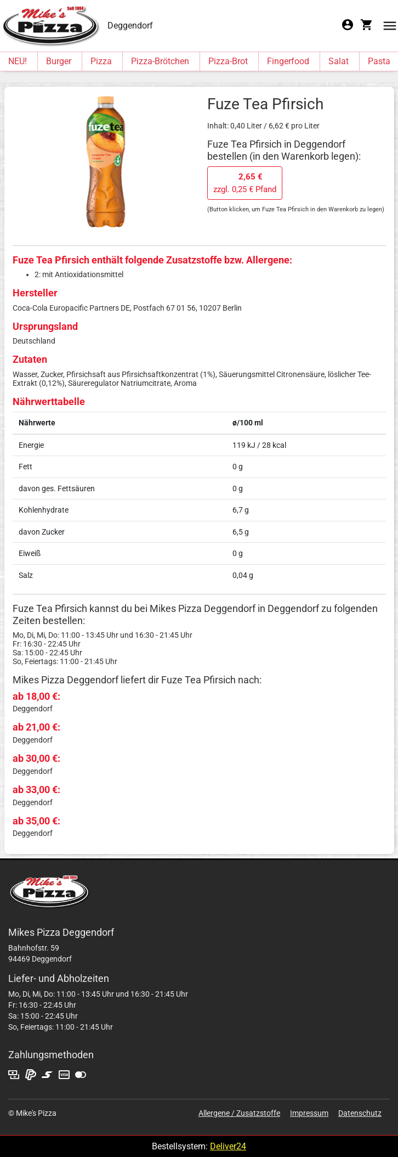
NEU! (17, 61)
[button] (390, 25)
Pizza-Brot (228, 61)
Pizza (101, 61)
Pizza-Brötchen (160, 61)
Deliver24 (228, 1146)
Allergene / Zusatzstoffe (239, 1113)
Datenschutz (360, 1113)
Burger (58, 61)
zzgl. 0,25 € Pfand (244, 183)
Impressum (309, 1113)
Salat (338, 61)
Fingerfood (288, 61)
